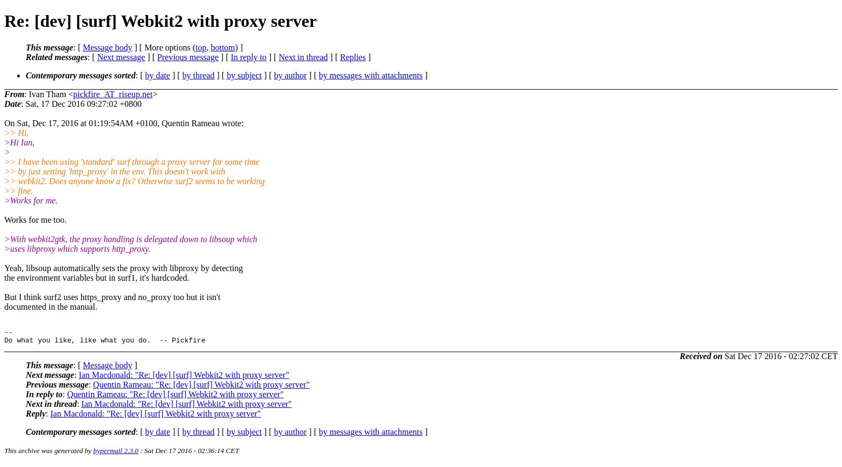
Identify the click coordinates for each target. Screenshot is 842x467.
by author (290, 75)
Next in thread (303, 57)
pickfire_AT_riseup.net (113, 94)
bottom (222, 47)
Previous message (188, 57)
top (200, 47)
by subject (244, 75)
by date (157, 75)
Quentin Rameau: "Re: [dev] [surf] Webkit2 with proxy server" (201, 387)
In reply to (249, 57)
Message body (107, 47)
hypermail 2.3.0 (116, 454)
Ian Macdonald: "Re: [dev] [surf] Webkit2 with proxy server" (184, 378)
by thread (199, 75)
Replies (353, 57)
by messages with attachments (371, 75)
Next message (121, 57)
